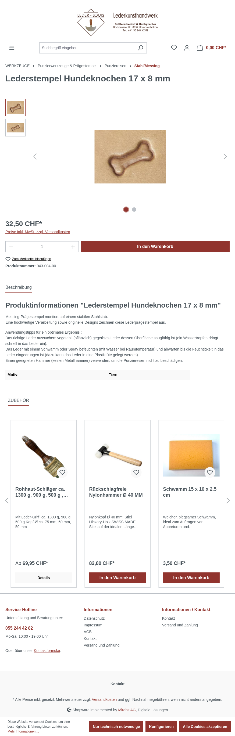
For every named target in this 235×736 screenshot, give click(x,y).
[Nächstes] (225, 156)
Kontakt (90, 638)
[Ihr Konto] (186, 47)
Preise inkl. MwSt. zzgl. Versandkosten (37, 232)
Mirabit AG (127, 710)
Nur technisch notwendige (116, 726)
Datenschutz (94, 618)
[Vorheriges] (35, 156)
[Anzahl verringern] (11, 246)
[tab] (18, 288)
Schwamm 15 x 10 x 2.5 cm (189, 492)
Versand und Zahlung (101, 645)
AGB (88, 632)
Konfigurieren (161, 726)
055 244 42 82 (19, 628)
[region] (117, 156)
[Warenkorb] (211, 47)
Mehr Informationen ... (23, 731)
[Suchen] (140, 47)
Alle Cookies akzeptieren (205, 726)
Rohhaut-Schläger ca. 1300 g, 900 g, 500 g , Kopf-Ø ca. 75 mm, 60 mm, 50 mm (40, 492)
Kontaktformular (47, 650)
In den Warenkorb (155, 246)
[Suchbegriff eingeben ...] (86, 47)
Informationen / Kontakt (186, 609)
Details (43, 578)
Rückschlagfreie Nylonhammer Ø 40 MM (116, 492)
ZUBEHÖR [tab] (18, 400)
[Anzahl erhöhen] (73, 246)
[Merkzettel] (174, 47)
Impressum (93, 625)
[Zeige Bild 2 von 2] (134, 209)
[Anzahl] (42, 246)
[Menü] (11, 47)
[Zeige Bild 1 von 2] (126, 209)
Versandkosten (104, 699)
